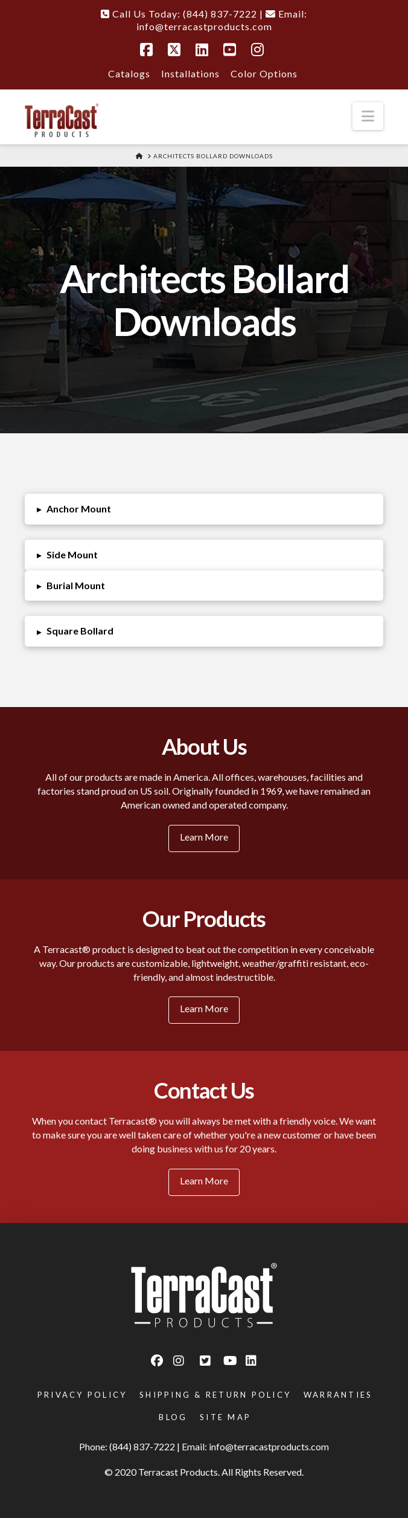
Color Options (264, 73)
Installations (190, 73)
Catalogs (129, 73)
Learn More (204, 836)
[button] (367, 116)
